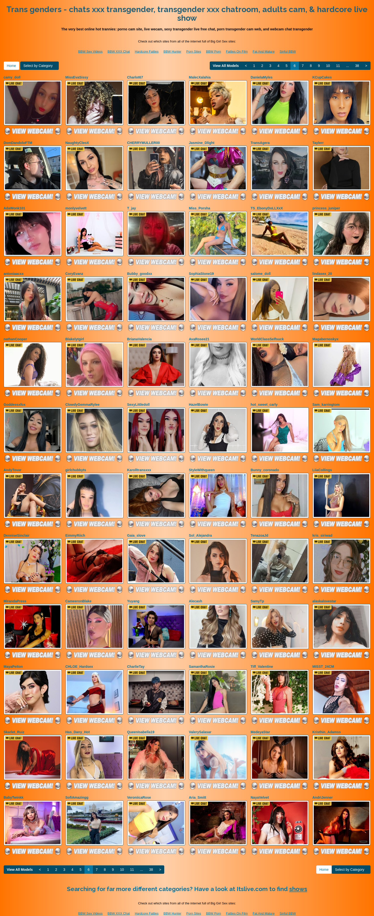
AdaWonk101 (14, 205)
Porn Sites (193, 51)
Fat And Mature (264, 51)
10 (328, 66)
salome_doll (261, 269)
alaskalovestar (324, 590)
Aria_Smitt (197, 782)
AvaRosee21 (199, 334)
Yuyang (133, 590)
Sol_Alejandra (200, 526)
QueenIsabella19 (141, 718)
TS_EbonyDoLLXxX (267, 205)
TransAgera (260, 141)
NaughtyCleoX (77, 141)
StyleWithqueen (202, 462)
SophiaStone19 (201, 269)
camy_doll (12, 77)
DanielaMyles (262, 77)
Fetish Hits (225, 909)
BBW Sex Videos (90, 51)
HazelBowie (198, 398)
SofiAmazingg (76, 782)
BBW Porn (213, 51)
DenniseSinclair (17, 526)
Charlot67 (135, 77)
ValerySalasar (200, 718)
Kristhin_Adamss (326, 718)
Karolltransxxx (139, 462)
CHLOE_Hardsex (79, 654)
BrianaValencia (139, 334)
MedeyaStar (260, 718)
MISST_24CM (323, 654)
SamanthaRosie (202, 654)
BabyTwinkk (14, 782)
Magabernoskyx (325, 334)
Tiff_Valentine (262, 654)
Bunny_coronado (265, 462)
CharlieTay (136, 654)
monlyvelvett (76, 205)
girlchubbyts (75, 462)
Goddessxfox (15, 398)
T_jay (131, 205)
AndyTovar (12, 462)
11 (338, 66)
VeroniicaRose (139, 782)
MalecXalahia (200, 77)
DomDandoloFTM (18, 141)
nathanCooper (15, 334)
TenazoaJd (259, 526)
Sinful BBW (288, 51)
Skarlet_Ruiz (14, 718)
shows (298, 872)
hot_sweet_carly (264, 398)
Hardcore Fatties (147, 51)
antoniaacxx (14, 269)
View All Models (226, 66)
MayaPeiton (13, 654)
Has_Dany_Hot (77, 718)
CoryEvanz (74, 269)
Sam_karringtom (326, 398)
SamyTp (257, 590)
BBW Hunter (172, 51)
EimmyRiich (75, 526)
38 (357, 66)
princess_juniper (326, 205)
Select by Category (39, 66)
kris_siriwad (322, 526)
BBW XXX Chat (118, 51)
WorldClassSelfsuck (267, 334)
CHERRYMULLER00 (143, 141)
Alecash (195, 590)
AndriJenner (322, 782)
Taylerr (318, 141)
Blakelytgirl (74, 334)
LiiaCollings (322, 462)
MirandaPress (15, 590)
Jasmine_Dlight (201, 141)
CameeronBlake (78, 590)
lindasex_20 (322, 269)
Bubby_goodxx (139, 269)
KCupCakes (322, 77)
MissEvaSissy (76, 77)
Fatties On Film (237, 51)
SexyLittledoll (138, 398)
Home (11, 66)
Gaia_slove (136, 526)
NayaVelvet (260, 782)
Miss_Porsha (199, 205)
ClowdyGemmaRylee (82, 398)
